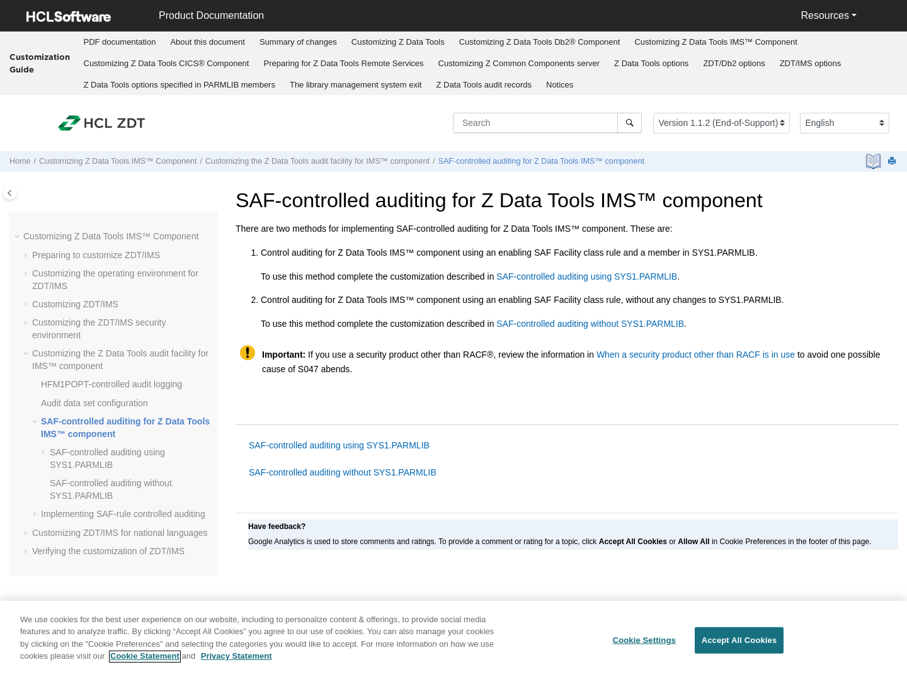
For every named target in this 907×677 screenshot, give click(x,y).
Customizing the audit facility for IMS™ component (317, 161)
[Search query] (547, 123)
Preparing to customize (96, 255)
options (651, 63)
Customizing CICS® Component (166, 63)
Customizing (398, 42)
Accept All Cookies (739, 646)
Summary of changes (298, 42)
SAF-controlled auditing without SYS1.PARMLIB (590, 324)
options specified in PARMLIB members (179, 84)
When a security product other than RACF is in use (695, 355)
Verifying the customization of (108, 551)
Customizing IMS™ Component (715, 42)
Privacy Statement (236, 663)
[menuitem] (119, 42)
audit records (484, 84)
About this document (207, 42)
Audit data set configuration (94, 403)
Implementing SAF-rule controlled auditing (123, 514)
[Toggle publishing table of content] (9, 193)
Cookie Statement (145, 663)
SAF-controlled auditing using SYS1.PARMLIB (586, 276)
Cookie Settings (644, 646)
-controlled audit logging (111, 384)
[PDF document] (874, 161)
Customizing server (519, 63)
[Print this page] (893, 161)
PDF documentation (120, 42)
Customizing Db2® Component (539, 42)
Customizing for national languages (120, 533)
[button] (18, 236)
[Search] (629, 123)
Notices (559, 84)
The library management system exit (356, 84)
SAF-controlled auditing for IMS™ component (541, 161)
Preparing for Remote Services (343, 63)
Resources (824, 15)
